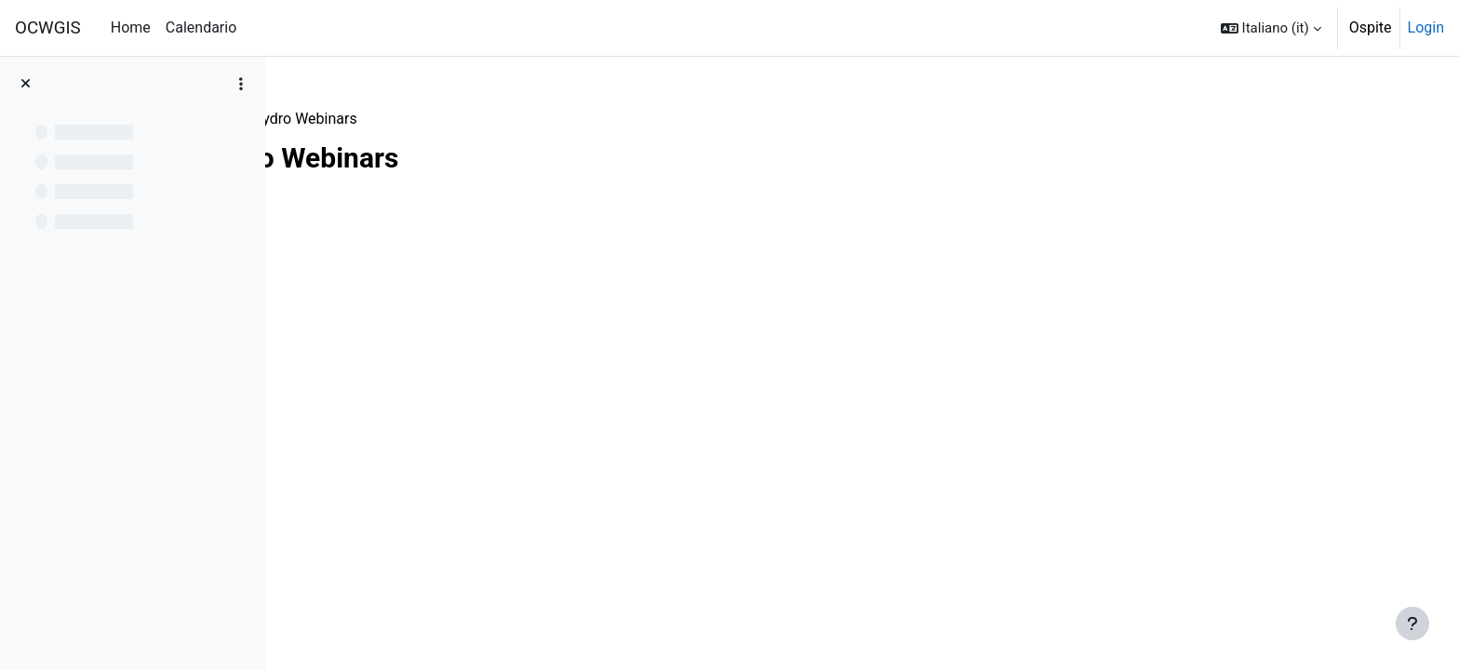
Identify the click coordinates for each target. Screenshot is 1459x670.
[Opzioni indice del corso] (241, 83)
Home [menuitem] (131, 27)
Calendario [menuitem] (201, 27)
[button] (1271, 28)
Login (1426, 27)
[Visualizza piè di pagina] (1412, 623)
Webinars (332, 118)
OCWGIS (48, 28)
